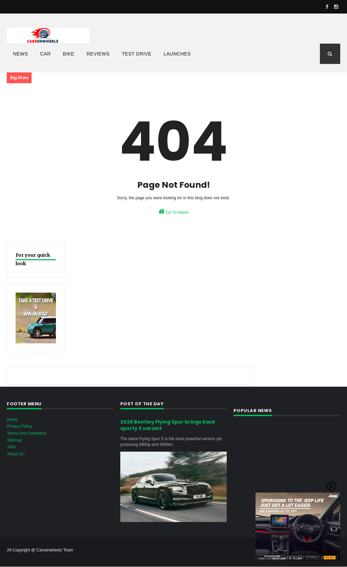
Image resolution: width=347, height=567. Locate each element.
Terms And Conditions (26, 433)
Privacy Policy (19, 426)
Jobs (11, 447)
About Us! (16, 454)
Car (45, 53)
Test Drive (136, 53)
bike (69, 53)
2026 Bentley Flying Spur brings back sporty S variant (167, 425)
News (20, 53)
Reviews (97, 53)
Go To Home (173, 211)
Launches (177, 53)
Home (12, 419)
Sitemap (14, 440)
